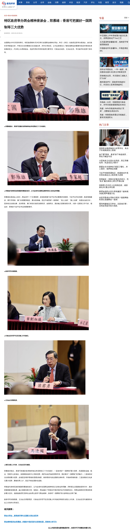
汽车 (85, 2)
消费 (56, 2)
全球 (42, 2)
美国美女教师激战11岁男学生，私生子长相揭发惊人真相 (114, 149)
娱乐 (114, 2)
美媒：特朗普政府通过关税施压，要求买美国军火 (113, 116)
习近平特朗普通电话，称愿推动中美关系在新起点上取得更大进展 (113, 174)
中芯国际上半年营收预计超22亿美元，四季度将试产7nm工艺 (113, 37)
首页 (5, 15)
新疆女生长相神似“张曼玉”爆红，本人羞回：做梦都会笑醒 (113, 168)
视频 (121, 2)
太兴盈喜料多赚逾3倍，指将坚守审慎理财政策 (114, 43)
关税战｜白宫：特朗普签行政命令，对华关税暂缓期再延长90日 (113, 103)
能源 (78, 2)
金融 (49, 2)
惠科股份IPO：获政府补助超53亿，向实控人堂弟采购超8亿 (112, 83)
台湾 (35, 2)
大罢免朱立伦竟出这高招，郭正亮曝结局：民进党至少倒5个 (113, 162)
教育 (107, 2)
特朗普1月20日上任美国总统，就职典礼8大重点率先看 (113, 186)
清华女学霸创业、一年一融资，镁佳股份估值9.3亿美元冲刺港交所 (113, 70)
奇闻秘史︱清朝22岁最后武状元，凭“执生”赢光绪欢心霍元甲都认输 (114, 180)
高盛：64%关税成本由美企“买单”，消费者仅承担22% (112, 109)
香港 (28, 2)
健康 (64, 2)
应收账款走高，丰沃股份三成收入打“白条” (113, 77)
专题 (100, 2)
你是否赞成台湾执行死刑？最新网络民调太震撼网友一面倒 (113, 199)
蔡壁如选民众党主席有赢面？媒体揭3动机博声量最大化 (113, 192)
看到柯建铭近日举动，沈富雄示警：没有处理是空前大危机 (113, 205)
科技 (71, 2)
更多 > (126, 18)
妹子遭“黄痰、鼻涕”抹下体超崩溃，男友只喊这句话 (113, 155)
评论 (93, 2)
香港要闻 (14, 15)
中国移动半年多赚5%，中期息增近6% (114, 49)
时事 (20, 2)
